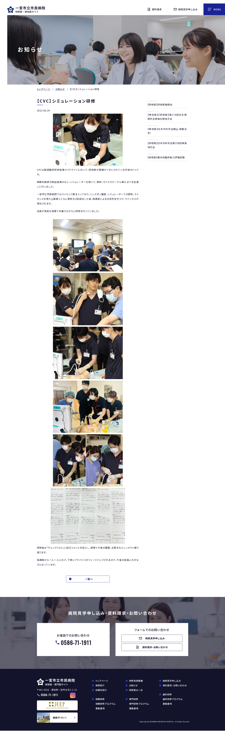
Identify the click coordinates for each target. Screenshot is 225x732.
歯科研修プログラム (173, 700)
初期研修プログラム (106, 705)
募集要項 (100, 709)
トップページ (43, 89)
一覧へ (90, 579)
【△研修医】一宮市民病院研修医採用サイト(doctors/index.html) (56, 683)
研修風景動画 (136, 682)
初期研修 (100, 700)
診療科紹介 (101, 691)
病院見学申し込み (172, 682)
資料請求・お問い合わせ (175, 686)
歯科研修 (167, 695)
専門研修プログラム (139, 705)
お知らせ (60, 89)
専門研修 (133, 700)
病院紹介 (100, 686)
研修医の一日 (136, 691)
